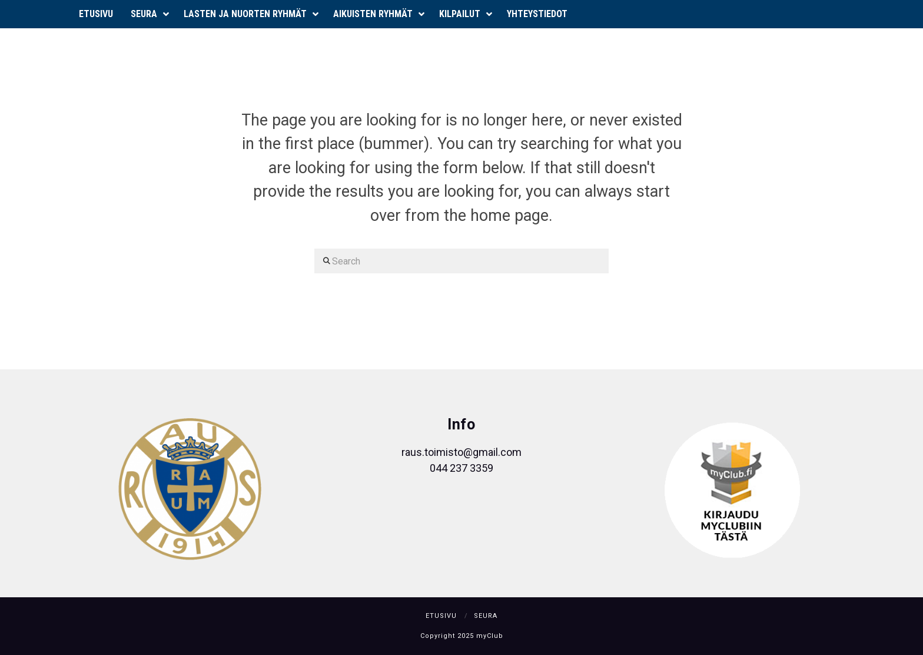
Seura (485, 616)
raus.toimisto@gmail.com (461, 452)
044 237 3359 (461, 468)
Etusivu (441, 616)
